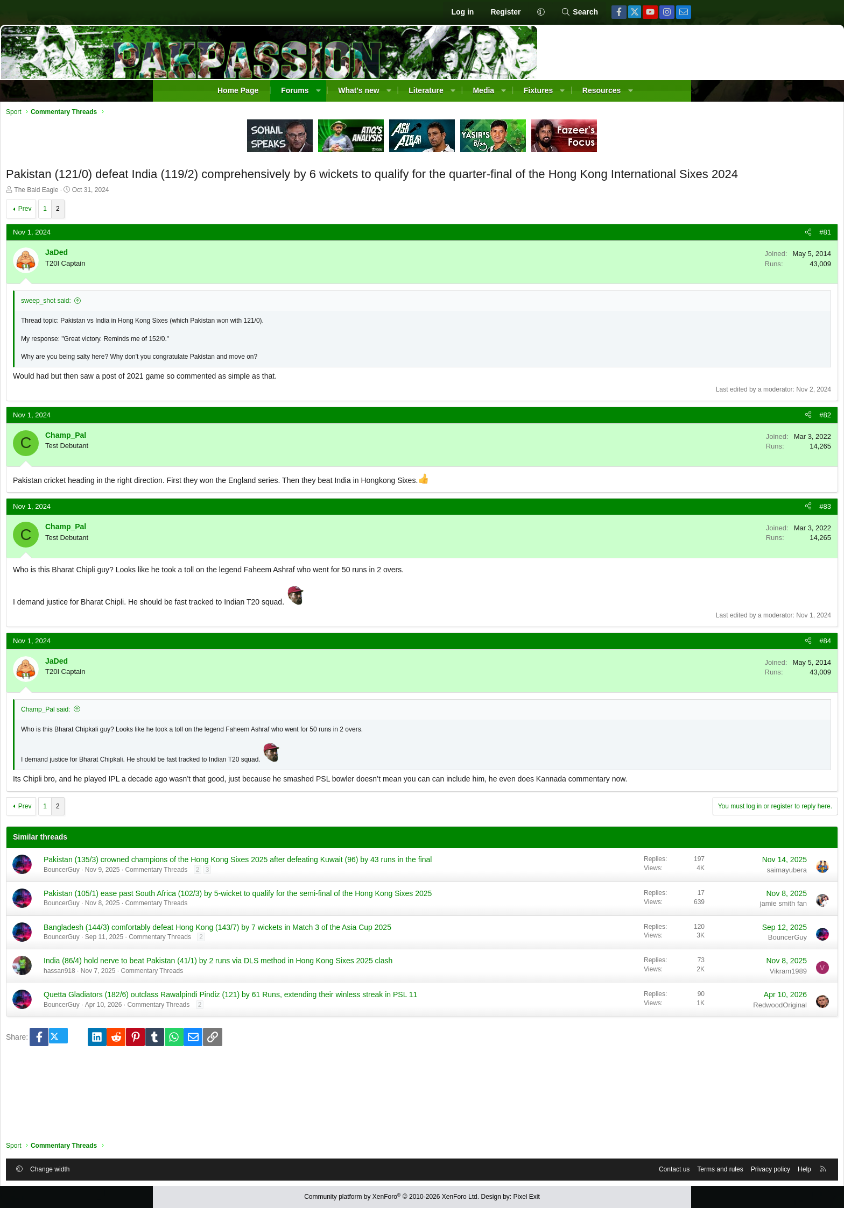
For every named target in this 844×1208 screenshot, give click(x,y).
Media (483, 90)
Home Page (237, 90)
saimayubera (631, 900)
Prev (180, 228)
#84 (670, 660)
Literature (426, 90)
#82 (670, 434)
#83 (670, 526)
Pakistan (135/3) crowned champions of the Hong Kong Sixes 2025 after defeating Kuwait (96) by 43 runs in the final (336, 894)
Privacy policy (615, 1166)
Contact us (518, 1166)
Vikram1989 (632, 1030)
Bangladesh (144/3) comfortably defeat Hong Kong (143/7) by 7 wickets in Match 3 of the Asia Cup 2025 (337, 981)
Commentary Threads (311, 910)
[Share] (652, 251)
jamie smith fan (627, 943)
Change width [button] (205, 1166)
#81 (670, 251)
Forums (294, 90)
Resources (601, 90)
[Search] (579, 12)
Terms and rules (564, 1166)
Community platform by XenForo (391, 1197)
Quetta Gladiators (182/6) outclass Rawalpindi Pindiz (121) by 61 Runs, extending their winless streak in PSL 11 (335, 1068)
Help (649, 1166)
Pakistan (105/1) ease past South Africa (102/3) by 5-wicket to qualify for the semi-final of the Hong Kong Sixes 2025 (336, 938)
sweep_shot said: (202, 320)
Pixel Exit (527, 1197)
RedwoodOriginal (624, 1074)
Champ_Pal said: (201, 729)
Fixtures (538, 90)
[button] (541, 12)
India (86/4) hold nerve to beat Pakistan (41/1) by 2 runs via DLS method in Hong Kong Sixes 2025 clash (334, 1025)
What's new (358, 90)
